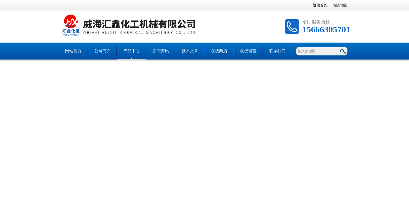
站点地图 (340, 5)
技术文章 (190, 51)
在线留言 (248, 51)
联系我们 (277, 51)
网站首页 (73, 51)
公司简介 (102, 51)
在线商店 (219, 51)
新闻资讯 (161, 51)
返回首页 (320, 5)
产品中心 (131, 51)
